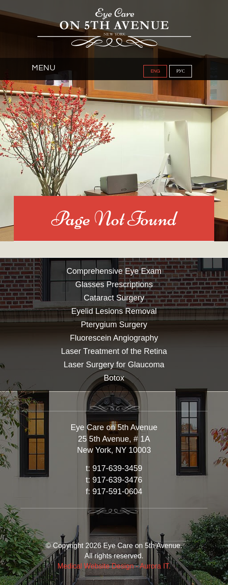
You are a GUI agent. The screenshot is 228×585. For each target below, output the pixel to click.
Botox (114, 378)
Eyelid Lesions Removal (114, 311)
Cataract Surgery (114, 297)
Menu (43, 68)
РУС (180, 71)
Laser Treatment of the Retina (114, 351)
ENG (155, 71)
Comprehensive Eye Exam (113, 271)
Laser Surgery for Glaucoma (114, 364)
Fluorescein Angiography (114, 337)
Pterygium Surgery (114, 324)
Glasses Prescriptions (114, 284)
